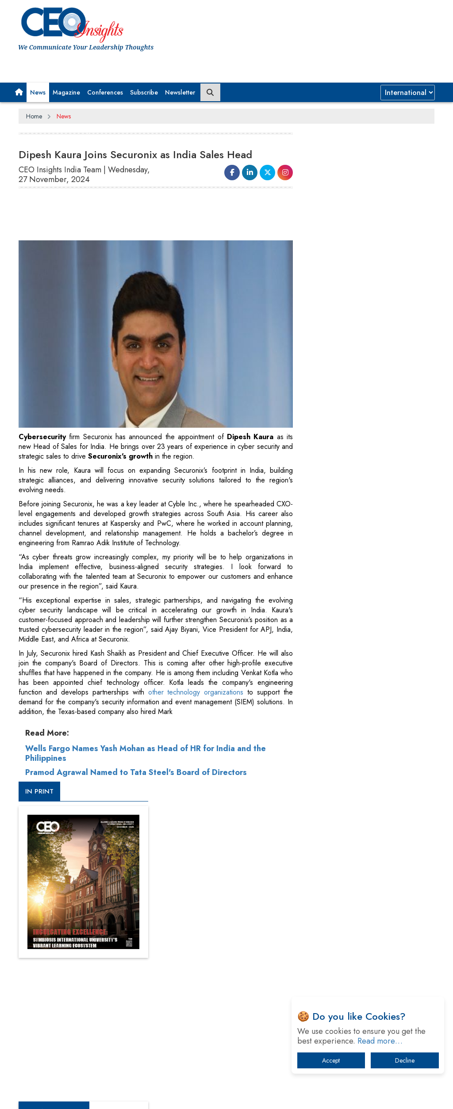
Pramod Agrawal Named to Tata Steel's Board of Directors (136, 771)
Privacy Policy (125, 1068)
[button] (19, 92)
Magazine (66, 92)
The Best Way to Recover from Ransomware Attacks (361, 945)
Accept (331, 1060)
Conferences (105, 92)
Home (34, 116)
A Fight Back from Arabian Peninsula (370, 823)
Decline (405, 1060)
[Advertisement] (180, 218)
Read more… (380, 1041)
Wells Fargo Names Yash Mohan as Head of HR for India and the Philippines (145, 752)
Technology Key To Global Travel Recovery (364, 882)
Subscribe (144, 92)
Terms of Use (178, 1068)
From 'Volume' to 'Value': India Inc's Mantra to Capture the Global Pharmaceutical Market (368, 795)
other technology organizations (194, 691)
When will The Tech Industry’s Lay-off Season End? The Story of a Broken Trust (371, 850)
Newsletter (180, 92)
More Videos (328, 598)
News (38, 92)
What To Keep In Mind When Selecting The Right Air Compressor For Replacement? (372, 914)
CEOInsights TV (340, 460)
